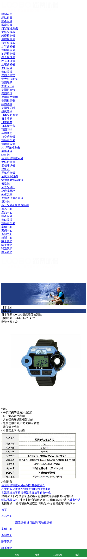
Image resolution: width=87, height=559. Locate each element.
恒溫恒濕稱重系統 (12, 158)
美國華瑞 (6, 93)
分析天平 (6, 194)
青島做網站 (45, 503)
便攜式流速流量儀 (12, 198)
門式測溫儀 (8, 60)
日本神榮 (6, 122)
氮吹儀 (5, 183)
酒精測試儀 (8, 165)
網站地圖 (6, 499)
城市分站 (75, 499)
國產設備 (6, 216)
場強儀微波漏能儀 (12, 180)
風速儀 (5, 201)
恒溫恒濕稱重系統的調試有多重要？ (23, 485)
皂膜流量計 (8, 190)
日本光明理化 (9, 115)
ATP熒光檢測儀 (10, 147)
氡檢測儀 (6, 151)
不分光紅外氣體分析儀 (15, 205)
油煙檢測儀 (8, 53)
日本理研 (6, 118)
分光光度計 (8, 187)
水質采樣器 (8, 42)
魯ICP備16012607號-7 (56, 499)
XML (15, 499)
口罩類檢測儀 (9, 28)
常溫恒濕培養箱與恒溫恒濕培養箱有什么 (26, 492)
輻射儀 (5, 154)
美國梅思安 (8, 100)
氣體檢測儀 (8, 39)
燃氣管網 (6, 111)
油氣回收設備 (9, 176)
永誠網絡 (36, 499)
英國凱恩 (6, 133)
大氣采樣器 (8, 32)
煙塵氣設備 (8, 50)
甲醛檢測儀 (8, 161)
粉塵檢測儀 (8, 35)
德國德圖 (6, 104)
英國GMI (6, 129)
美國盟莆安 (8, 75)
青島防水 (69, 503)
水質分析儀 (8, 46)
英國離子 (6, 82)
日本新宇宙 (8, 125)
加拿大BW (7, 86)
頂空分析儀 (8, 136)
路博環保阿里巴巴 (27, 503)
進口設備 (6, 219)
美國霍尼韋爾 (9, 97)
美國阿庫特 (8, 89)
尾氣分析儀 (8, 172)
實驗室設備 (8, 223)
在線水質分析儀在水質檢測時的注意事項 (26, 489)
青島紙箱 (58, 503)
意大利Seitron (9, 79)
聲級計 (5, 169)
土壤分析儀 (8, 64)
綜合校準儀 (8, 57)
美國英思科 (8, 107)
